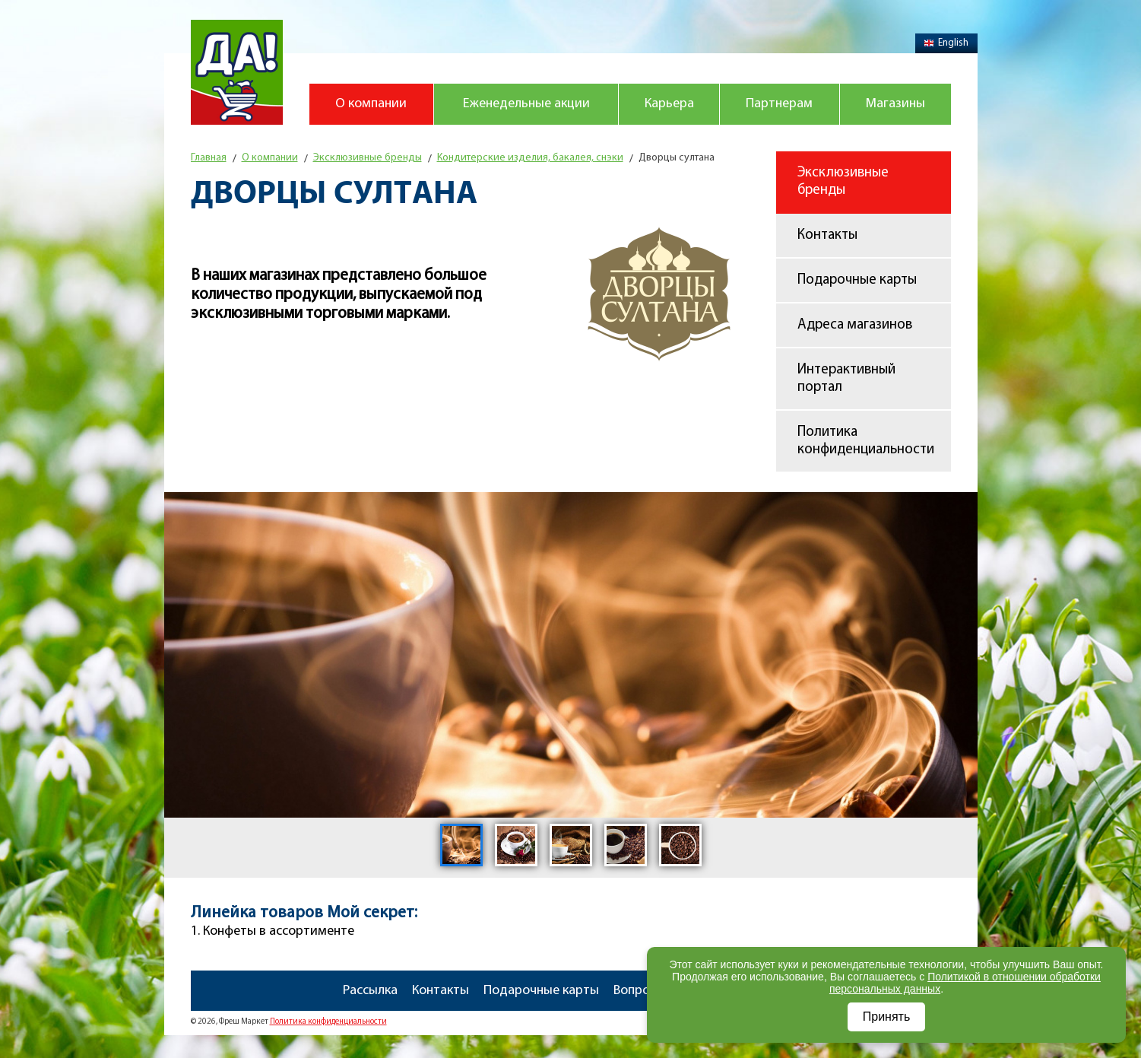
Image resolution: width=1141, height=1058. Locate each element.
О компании (371, 104)
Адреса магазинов (854, 325)
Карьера (669, 104)
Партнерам (779, 104)
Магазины (895, 104)
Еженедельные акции (526, 104)
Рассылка (370, 990)
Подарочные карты (857, 280)
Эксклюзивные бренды (843, 182)
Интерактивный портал (846, 379)
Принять (887, 1016)
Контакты (827, 235)
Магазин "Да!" (237, 72)
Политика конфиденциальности (865, 441)
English (946, 43)
